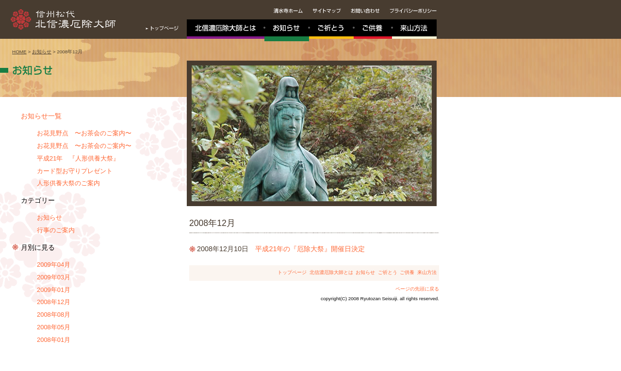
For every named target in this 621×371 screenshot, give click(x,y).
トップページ (292, 272)
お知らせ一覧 (41, 116)
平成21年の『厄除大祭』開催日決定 (310, 249)
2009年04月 (53, 264)
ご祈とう (387, 272)
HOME (19, 51)
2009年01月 (53, 289)
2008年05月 (53, 327)
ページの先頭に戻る (417, 288)
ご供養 (407, 272)
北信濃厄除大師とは (331, 272)
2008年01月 (53, 339)
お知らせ (41, 51)
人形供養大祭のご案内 (68, 183)
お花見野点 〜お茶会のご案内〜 (84, 133)
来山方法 (427, 272)
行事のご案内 (56, 230)
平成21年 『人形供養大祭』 (78, 158)
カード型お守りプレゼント (75, 171)
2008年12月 (53, 302)
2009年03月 (53, 277)
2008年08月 (53, 314)
